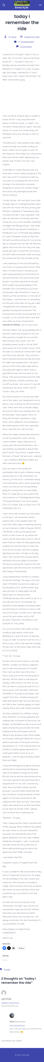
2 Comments (26, 46)
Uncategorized (27, 41)
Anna (14, 37)
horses (7, 969)
